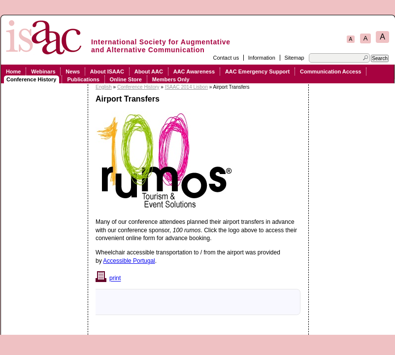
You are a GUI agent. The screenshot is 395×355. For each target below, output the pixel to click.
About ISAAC (107, 71)
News (73, 71)
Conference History (31, 79)
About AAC (148, 71)
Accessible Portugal (129, 260)
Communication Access (330, 71)
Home (13, 71)
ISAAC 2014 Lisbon (186, 87)
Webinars (43, 71)
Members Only (171, 79)
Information (261, 58)
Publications (83, 79)
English (104, 87)
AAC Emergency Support (257, 71)
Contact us (226, 58)
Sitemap (294, 58)
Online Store (126, 79)
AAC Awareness (194, 71)
